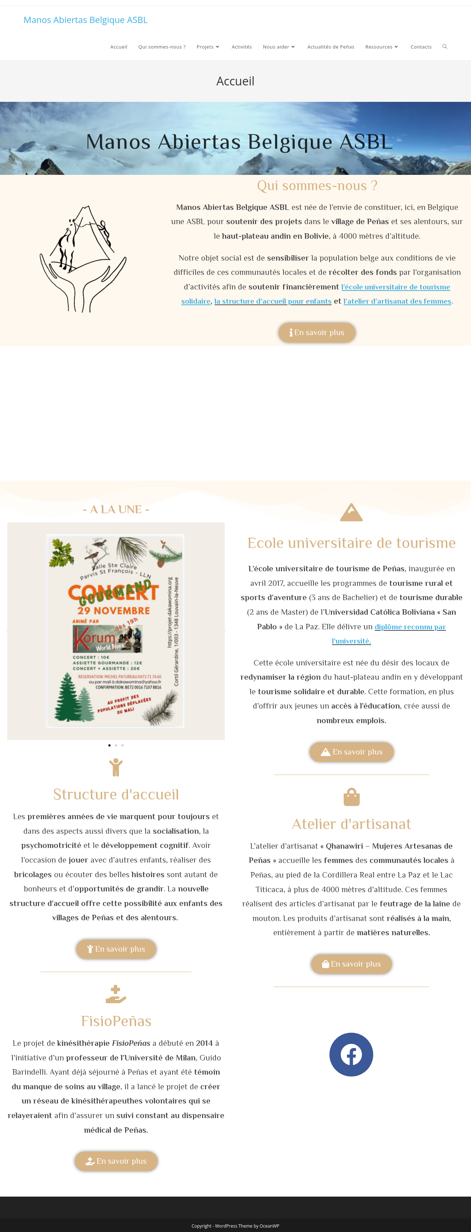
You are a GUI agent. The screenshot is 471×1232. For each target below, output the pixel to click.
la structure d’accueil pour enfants (270, 301)
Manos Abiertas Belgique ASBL (86, 20)
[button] (8, 631)
